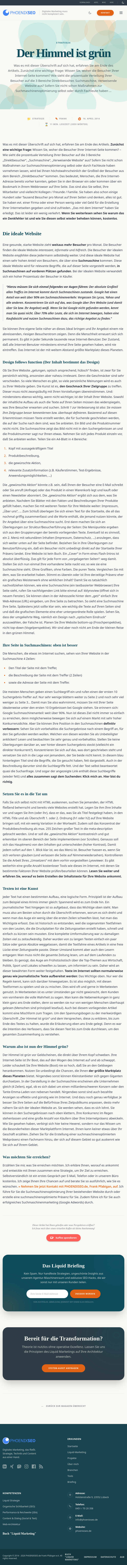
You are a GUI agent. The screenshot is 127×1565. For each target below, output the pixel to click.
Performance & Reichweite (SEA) (20, 1512)
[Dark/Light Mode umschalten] (123, 2)
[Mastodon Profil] (19, 1466)
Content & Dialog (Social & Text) (20, 1518)
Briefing (71, 1481)
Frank (63, 118)
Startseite (72, 1446)
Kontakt (105, 13)
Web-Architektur (11, 1524)
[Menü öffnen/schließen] (121, 12)
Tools (70, 1476)
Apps (96, 2)
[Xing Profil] (12, 1466)
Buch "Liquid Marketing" (19, 1533)
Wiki (104, 2)
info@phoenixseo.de (86, 1519)
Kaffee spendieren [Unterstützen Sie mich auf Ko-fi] (63, 1237)
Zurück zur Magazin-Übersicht (63, 1406)
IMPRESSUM (90, 1557)
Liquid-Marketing (76, 1452)
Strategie (38, 118)
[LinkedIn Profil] (5, 1466)
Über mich (73, 1464)
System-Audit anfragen (63, 1368)
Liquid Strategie (11, 1500)
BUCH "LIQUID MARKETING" (72, 1557)
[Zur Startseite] (19, 12)
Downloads (85, 2)
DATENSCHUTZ (108, 1557)
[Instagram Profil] (26, 1466)
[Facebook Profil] (34, 1466)
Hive (112, 2)
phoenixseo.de (83, 1530)
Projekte (71, 1458)
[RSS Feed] (41, 1466)
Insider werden (85, 1293)
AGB (122, 1557)
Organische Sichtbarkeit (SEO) (19, 1506)
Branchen (72, 1470)
